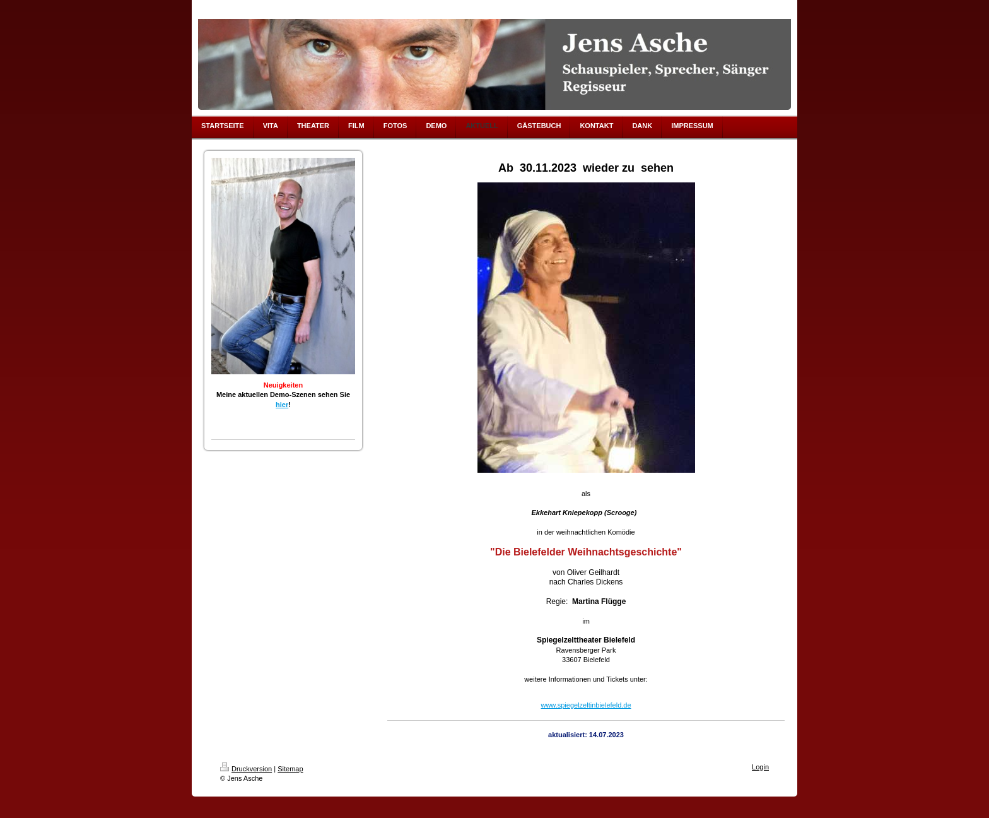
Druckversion (246, 769)
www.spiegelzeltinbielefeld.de (586, 705)
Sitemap (290, 769)
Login (760, 767)
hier (282, 404)
